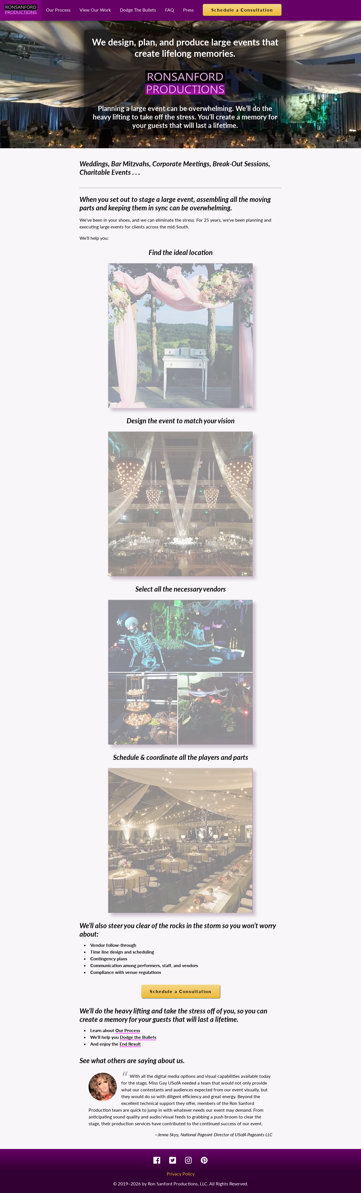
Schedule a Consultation (242, 9)
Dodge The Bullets (138, 9)
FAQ (169, 9)
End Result (130, 1043)
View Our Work (95, 9)
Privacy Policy (181, 1173)
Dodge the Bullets (138, 1037)
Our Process (58, 9)
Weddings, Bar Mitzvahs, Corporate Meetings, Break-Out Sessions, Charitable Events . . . (175, 168)
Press (188, 9)
